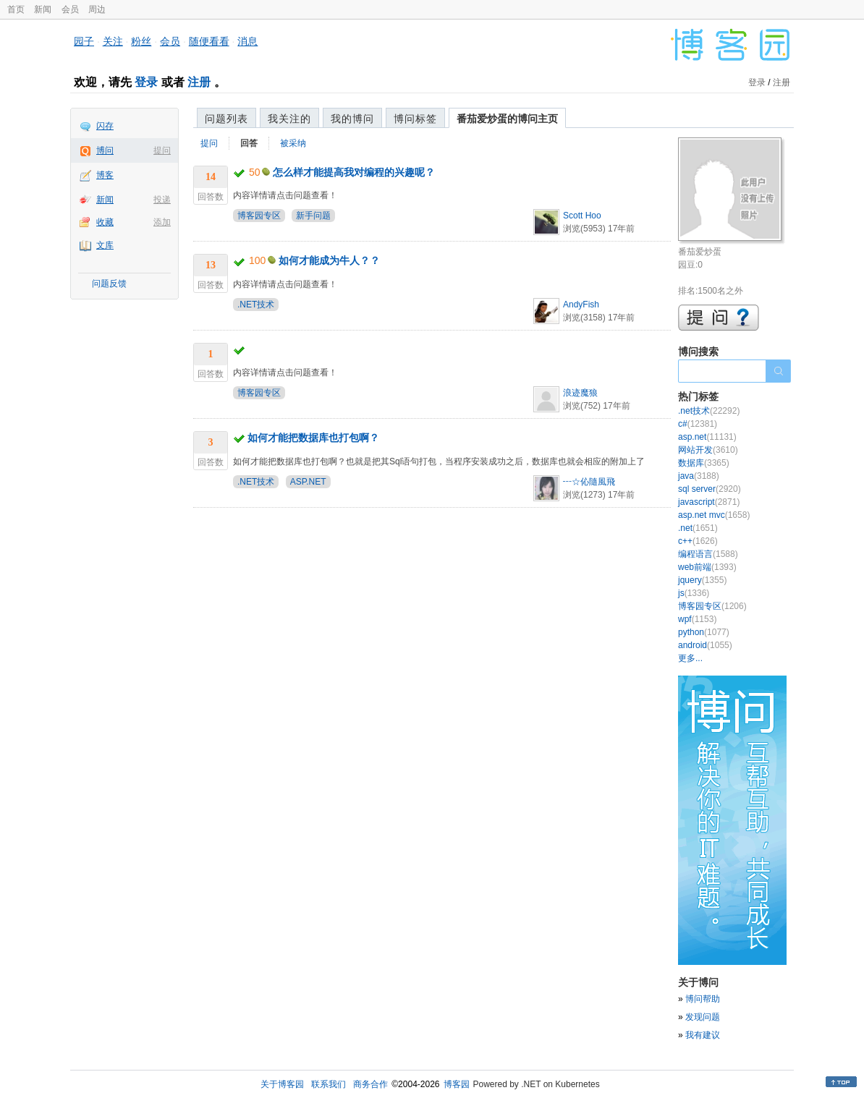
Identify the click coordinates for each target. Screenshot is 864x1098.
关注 (113, 41)
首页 (16, 9)
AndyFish (581, 304)
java (698, 476)
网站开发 (708, 450)
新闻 (42, 9)
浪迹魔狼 (580, 393)
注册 (199, 82)
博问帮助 (702, 999)
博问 (105, 150)
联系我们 (328, 1084)
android (705, 645)
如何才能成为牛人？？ (329, 260)
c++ (698, 541)
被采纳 (293, 143)
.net (698, 528)
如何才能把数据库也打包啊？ (313, 437)
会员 (70, 9)
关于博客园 (282, 1084)
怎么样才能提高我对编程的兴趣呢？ (354, 172)
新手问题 (313, 215)
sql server (709, 489)
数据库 (703, 463)
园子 (84, 41)
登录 (146, 82)
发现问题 (702, 1017)
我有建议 (702, 1035)
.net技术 (709, 411)
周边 (97, 9)
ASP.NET (308, 482)
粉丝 (141, 41)
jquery (702, 580)
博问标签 (415, 118)
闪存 (105, 126)
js (693, 593)
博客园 (457, 1084)
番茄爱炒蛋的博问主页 (507, 118)
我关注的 (289, 118)
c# (697, 424)
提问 (162, 150)
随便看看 (209, 41)
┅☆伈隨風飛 (589, 482)
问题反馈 (109, 283)
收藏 (105, 222)
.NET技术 (255, 304)
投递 (162, 200)
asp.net (707, 437)
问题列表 (226, 118)
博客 (105, 175)
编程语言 (708, 554)
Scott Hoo (582, 215)
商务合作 (370, 1084)
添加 (162, 222)
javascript (709, 502)
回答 (249, 143)
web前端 (707, 567)
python (703, 632)
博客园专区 (259, 215)
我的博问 (352, 118)
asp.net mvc (714, 515)
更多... (690, 658)
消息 (247, 41)
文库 (105, 245)
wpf (697, 619)
